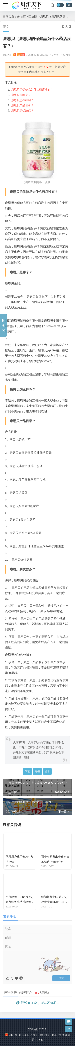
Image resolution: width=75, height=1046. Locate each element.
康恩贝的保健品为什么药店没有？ (32, 89)
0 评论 (53, 54)
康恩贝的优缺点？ (22, 110)
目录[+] (3, 325)
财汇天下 (14, 54)
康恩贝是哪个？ (21, 95)
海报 (37, 771)
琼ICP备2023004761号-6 (21, 1035)
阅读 (27, 771)
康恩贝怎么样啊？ (22, 100)
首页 (23, 16)
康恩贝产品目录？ (22, 105)
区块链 (32, 16)
